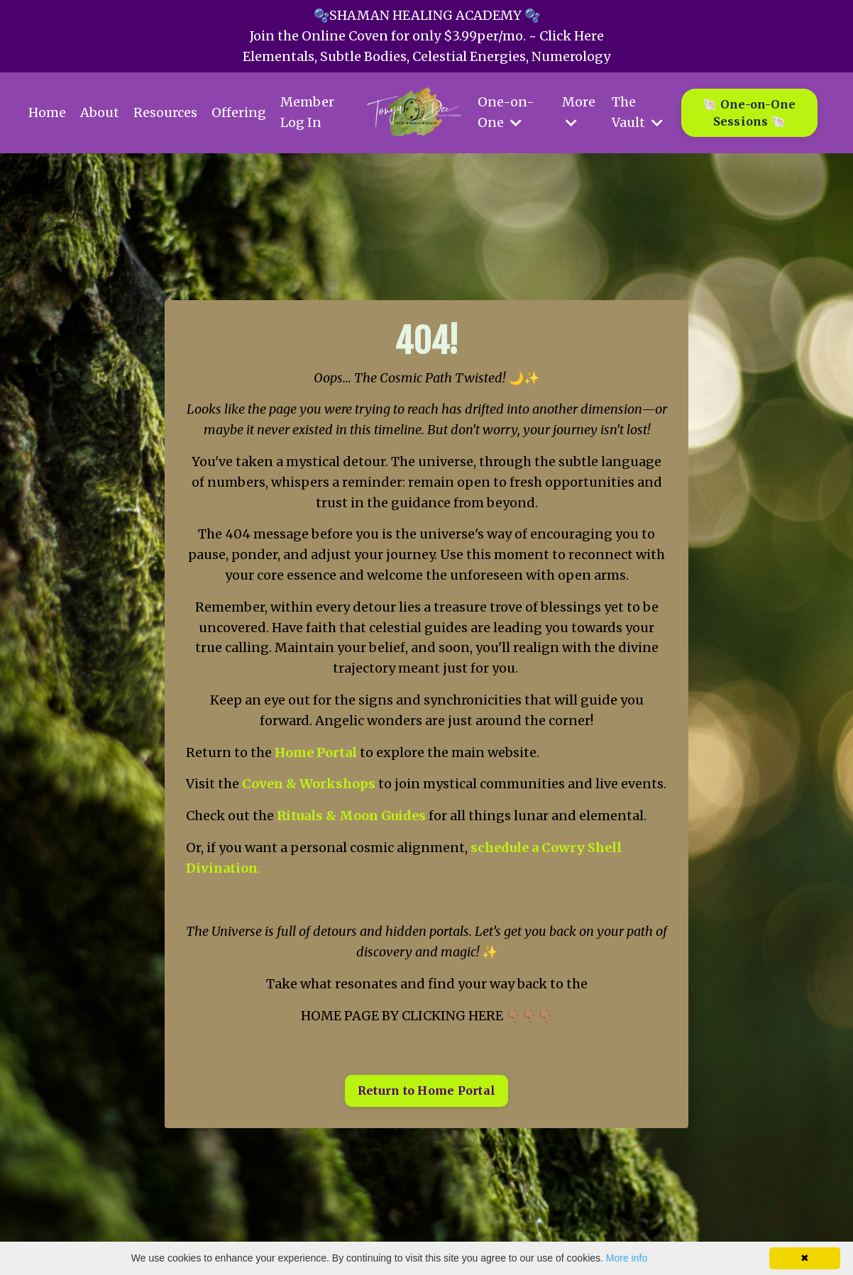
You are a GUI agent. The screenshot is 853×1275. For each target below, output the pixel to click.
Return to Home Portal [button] (426, 1090)
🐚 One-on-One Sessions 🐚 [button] (749, 112)
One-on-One (506, 112)
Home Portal (316, 752)
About (99, 112)
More (578, 111)
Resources (165, 112)
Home (47, 112)
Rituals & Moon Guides (351, 815)
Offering (238, 112)
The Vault (637, 112)
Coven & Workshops (308, 784)
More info (626, 1258)
